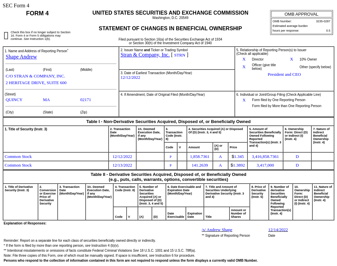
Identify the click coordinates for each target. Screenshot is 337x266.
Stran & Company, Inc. (145, 55)
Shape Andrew (21, 57)
